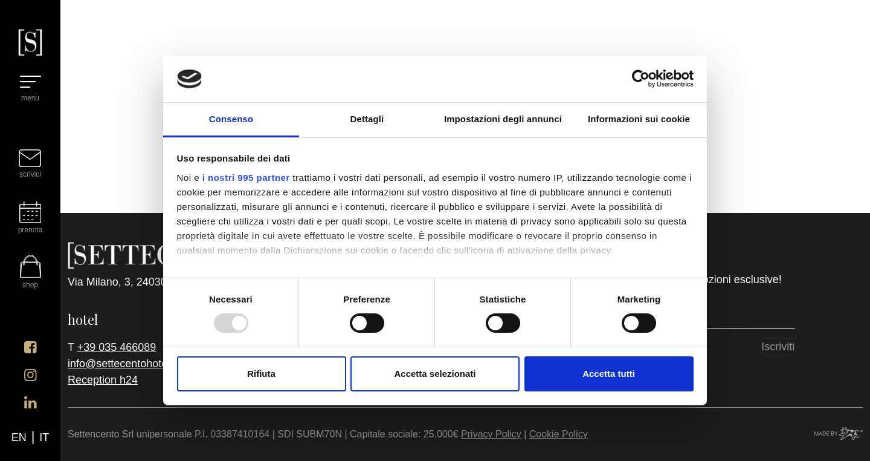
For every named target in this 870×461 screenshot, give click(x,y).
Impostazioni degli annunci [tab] (503, 119)
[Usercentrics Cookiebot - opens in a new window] (641, 79)
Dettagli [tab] (367, 119)
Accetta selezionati (434, 373)
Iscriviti (777, 347)
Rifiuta (261, 373)
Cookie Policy (558, 434)
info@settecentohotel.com (130, 364)
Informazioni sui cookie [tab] (639, 119)
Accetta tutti (608, 373)
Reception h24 (103, 380)
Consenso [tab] (231, 119)
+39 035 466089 (116, 347)
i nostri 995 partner (246, 177)
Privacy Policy (491, 434)
